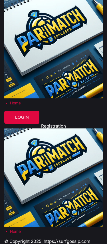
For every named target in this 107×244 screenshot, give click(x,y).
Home (15, 103)
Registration (53, 126)
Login (22, 117)
